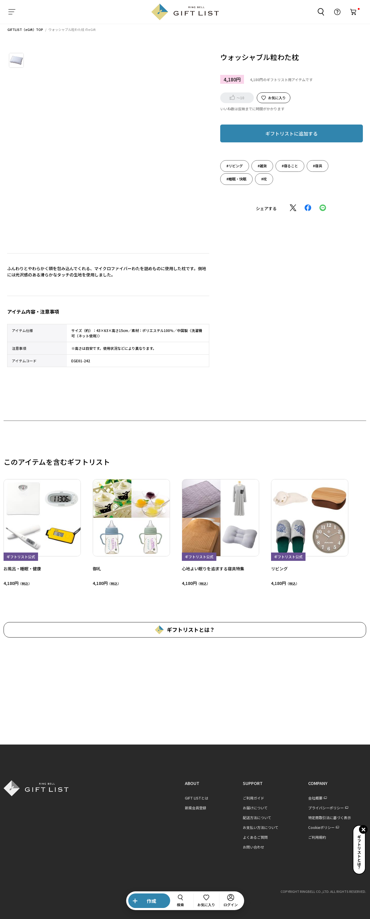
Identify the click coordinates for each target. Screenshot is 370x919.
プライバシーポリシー (323, 807)
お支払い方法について (258, 827)
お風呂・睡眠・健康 (20, 569)
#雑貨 (259, 165)
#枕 (261, 178)
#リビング (232, 165)
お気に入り (275, 97)
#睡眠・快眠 (234, 178)
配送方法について (254, 817)
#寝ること (287, 165)
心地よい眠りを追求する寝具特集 (211, 569)
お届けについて (252, 807)
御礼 (94, 569)
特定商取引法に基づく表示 (327, 817)
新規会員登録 (193, 807)
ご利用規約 (315, 837)
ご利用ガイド (251, 797)
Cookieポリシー (319, 827)
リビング (277, 569)
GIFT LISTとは (194, 797)
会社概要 (313, 797)
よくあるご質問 (252, 837)
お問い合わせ (251, 846)
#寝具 (315, 165)
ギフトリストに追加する (289, 133)
